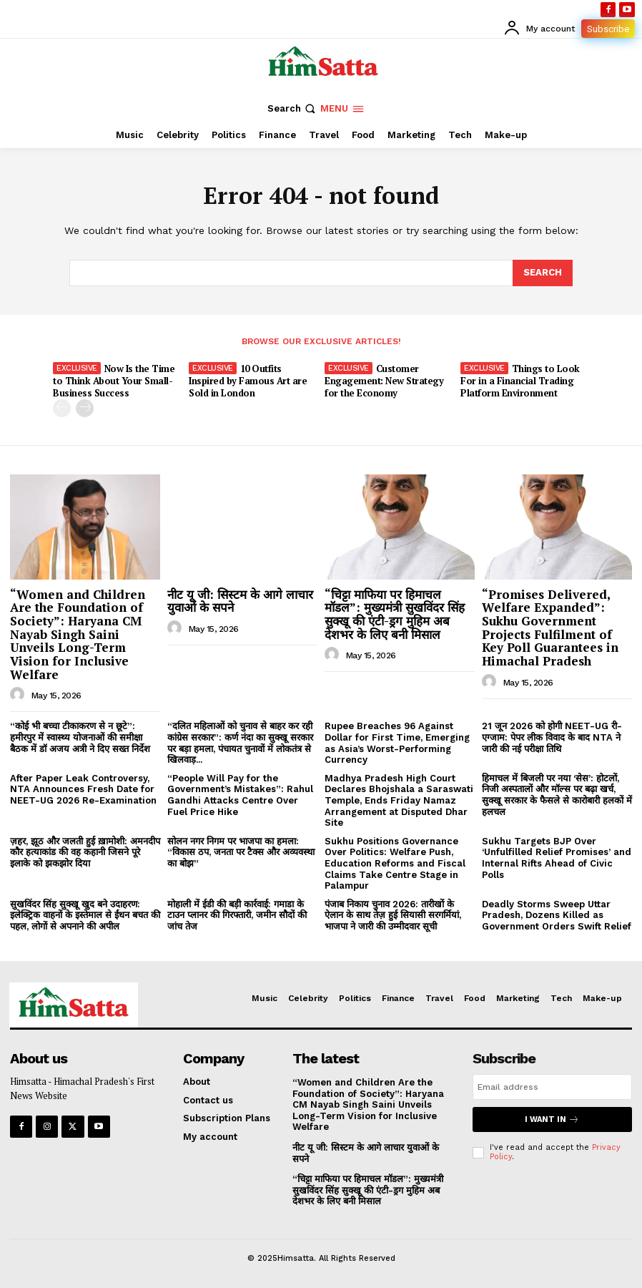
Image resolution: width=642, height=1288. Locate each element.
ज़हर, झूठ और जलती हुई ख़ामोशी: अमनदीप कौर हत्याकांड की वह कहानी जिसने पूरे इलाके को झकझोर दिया (85, 852)
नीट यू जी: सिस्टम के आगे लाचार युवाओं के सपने (240, 601)
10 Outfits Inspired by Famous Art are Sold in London (248, 380)
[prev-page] (62, 408)
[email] (552, 1087)
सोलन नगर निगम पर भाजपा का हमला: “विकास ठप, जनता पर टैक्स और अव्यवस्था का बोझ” (241, 852)
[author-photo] (19, 695)
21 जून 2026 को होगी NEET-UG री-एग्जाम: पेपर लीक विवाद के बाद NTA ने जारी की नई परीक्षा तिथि (552, 737)
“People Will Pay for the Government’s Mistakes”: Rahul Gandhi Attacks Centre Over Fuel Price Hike (240, 795)
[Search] (543, 273)
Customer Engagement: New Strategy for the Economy (384, 380)
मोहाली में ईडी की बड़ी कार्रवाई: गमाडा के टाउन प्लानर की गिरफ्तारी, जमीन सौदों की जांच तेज (237, 915)
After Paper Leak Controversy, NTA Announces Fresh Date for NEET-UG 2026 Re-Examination (83, 789)
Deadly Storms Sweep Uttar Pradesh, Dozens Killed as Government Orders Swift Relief (556, 915)
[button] (292, 108)
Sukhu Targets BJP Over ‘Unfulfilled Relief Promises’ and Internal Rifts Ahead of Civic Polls (556, 858)
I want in (552, 1119)
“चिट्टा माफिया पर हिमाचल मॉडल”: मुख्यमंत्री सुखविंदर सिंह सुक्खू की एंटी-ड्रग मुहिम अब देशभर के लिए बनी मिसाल (395, 614)
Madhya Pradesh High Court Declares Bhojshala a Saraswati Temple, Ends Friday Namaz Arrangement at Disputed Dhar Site (399, 800)
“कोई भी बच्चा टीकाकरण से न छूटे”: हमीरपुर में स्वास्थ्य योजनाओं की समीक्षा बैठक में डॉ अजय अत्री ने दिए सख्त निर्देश (80, 737)
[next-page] (85, 408)
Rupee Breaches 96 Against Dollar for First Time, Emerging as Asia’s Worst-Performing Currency (397, 743)
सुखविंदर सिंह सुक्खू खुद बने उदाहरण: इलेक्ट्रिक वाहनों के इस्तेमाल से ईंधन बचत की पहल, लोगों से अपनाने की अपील (85, 915)
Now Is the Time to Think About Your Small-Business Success (113, 380)
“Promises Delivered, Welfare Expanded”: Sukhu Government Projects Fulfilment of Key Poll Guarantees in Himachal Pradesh (550, 627)
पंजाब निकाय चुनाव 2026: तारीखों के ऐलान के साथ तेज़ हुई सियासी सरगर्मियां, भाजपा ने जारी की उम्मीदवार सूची (393, 915)
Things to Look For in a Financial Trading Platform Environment (520, 380)
